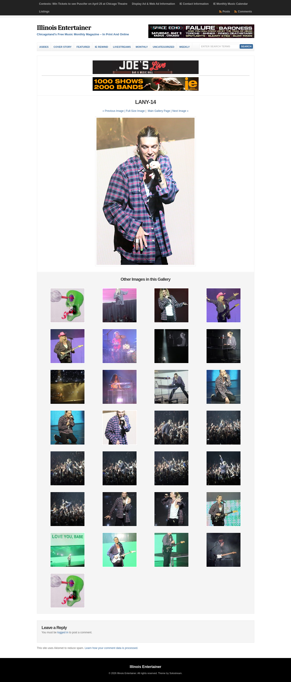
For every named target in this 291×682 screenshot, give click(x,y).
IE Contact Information (194, 3)
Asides (44, 46)
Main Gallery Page (159, 110)
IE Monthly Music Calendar (230, 3)
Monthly (142, 46)
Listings (44, 11)
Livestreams (122, 46)
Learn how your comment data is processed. (111, 648)
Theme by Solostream (170, 673)
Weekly (184, 46)
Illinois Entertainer (64, 28)
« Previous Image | (114, 110)
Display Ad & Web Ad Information (153, 3)
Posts (226, 11)
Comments (245, 11)
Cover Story (62, 46)
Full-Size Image (135, 110)
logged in (62, 632)
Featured (83, 46)
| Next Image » (179, 110)
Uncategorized (163, 46)
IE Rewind (101, 46)
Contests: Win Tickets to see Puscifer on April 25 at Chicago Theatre (83, 3)
